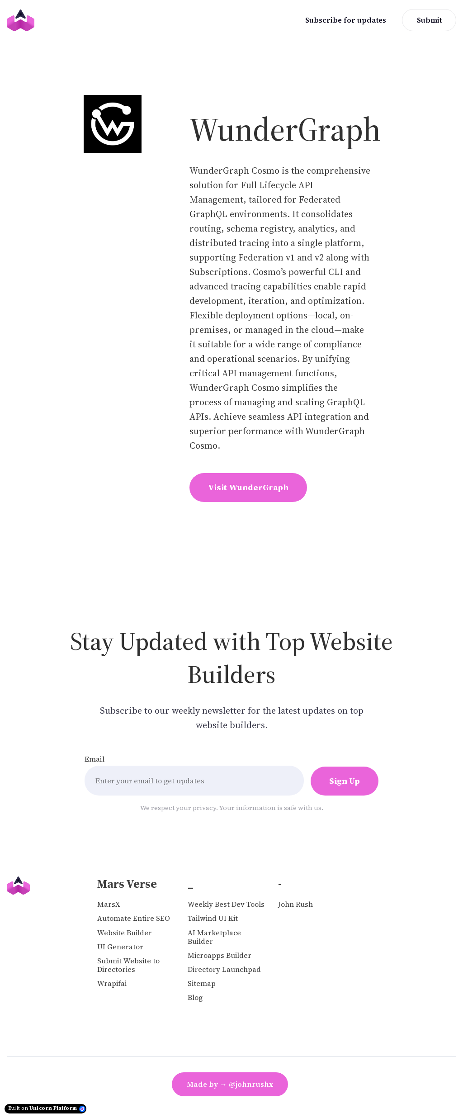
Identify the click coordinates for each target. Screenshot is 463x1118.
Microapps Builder (219, 955)
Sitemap (202, 983)
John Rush (295, 904)
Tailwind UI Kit (213, 918)
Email (94, 759)
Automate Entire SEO (133, 918)
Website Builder (124, 933)
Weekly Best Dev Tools (226, 904)
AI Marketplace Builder (214, 937)
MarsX (108, 904)
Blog (195, 997)
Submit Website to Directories (128, 965)
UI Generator (120, 947)
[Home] (23, 20)
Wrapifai (112, 983)
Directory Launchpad (224, 969)
